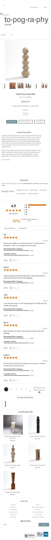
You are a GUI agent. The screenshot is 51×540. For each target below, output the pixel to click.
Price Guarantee (21, 193)
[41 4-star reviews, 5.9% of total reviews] (35, 207)
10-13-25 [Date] (45, 240)
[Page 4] (22, 389)
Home (45, 7)
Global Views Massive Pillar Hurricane (12, 437)
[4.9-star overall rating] (13, 210)
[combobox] (10, 228)
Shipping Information (22, 190)
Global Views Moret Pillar (37, 465)
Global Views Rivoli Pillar (12, 492)
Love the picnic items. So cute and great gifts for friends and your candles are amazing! (25, 304)
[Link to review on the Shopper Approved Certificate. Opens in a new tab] (18, 260)
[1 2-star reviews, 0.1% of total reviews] (35, 212)
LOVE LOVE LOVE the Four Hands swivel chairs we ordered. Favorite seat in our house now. (24, 365)
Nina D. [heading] (6, 267)
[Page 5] (27, 389)
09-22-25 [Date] (45, 328)
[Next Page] (30, 391)
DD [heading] (5, 235)
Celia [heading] (5, 295)
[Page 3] (16, 389)
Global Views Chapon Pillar (12, 465)
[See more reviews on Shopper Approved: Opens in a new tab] (39, 388)
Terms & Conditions (33, 193)
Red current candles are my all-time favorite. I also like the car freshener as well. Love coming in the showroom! (24, 244)
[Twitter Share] (14, 260)
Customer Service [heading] (10, 254)
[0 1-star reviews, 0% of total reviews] (35, 214)
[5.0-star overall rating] (25, 238)
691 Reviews (13, 213)
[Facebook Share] (11, 260)
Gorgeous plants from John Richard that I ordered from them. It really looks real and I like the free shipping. (24, 277)
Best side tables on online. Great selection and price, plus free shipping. (24, 332)
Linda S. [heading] (7, 355)
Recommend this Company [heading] (13, 249)
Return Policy (33, 190)
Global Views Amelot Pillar (37, 436)
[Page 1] (6, 389)
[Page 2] (11, 389)
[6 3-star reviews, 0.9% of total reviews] (35, 209)
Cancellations (43, 190)
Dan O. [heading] (6, 322)
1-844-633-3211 (34, 7)
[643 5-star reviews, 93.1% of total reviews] (35, 205)
